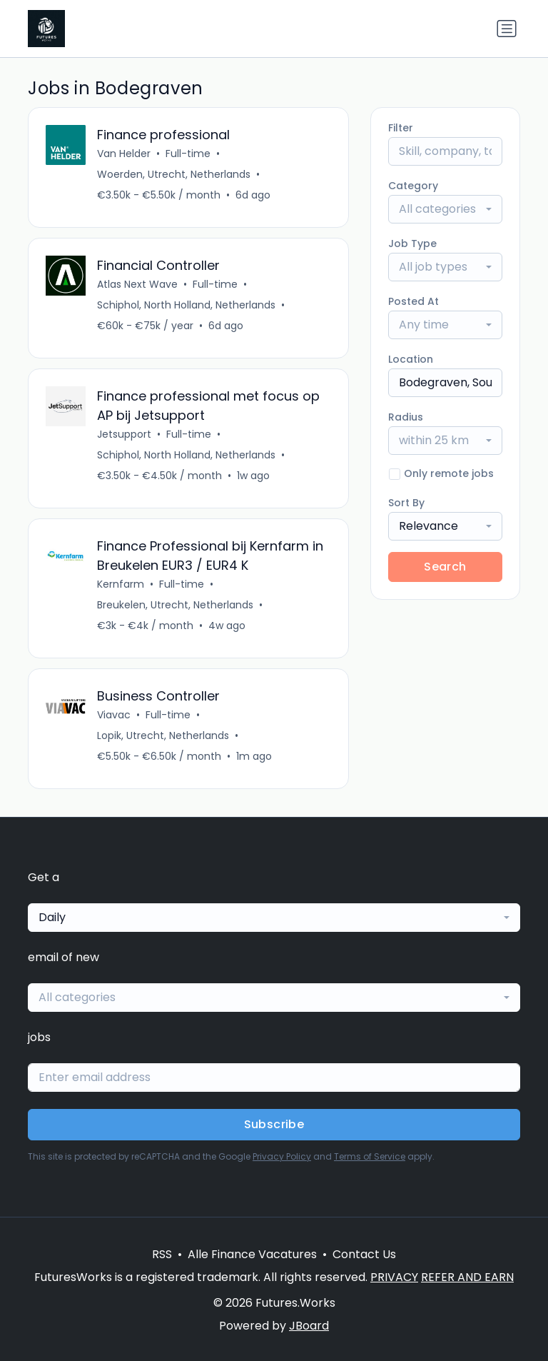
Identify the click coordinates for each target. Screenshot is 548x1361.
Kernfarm (120, 584)
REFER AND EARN (467, 1277)
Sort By (406, 503)
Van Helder (124, 153)
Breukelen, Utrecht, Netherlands (175, 605)
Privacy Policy (282, 1156)
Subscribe (274, 1124)
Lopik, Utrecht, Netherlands (163, 735)
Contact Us (364, 1254)
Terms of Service (369, 1156)
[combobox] (445, 209)
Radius (405, 417)
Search (445, 566)
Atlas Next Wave (137, 284)
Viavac (114, 715)
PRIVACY (394, 1277)
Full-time (188, 153)
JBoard (309, 1325)
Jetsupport (124, 434)
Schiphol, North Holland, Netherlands (186, 305)
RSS (162, 1254)
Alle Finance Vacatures (252, 1254)
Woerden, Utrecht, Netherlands (173, 174)
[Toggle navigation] (506, 28)
